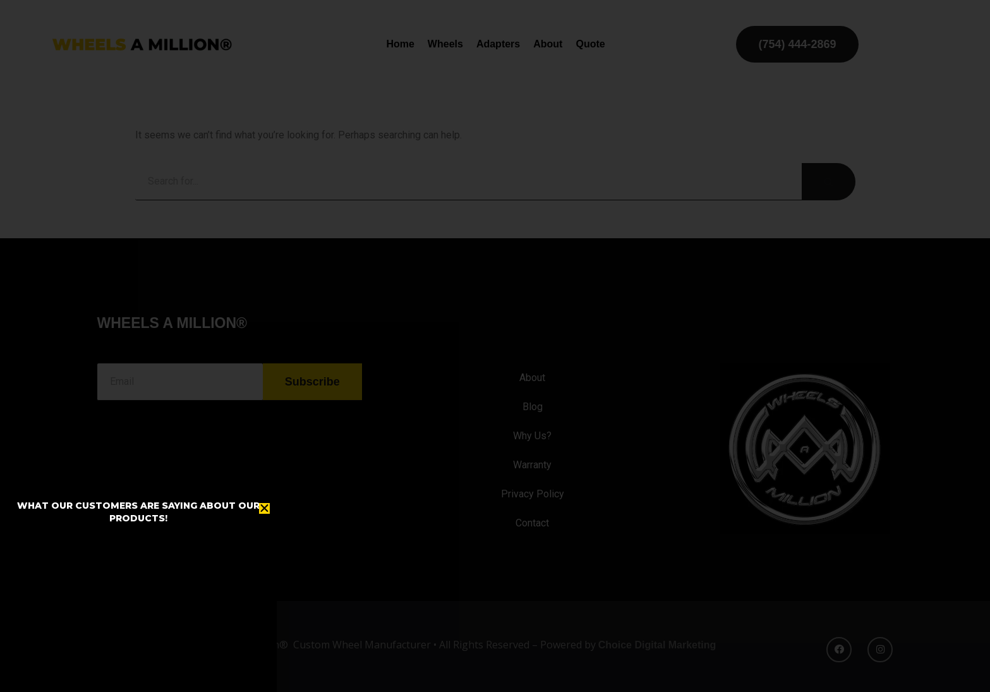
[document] (495, 346)
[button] (264, 508)
